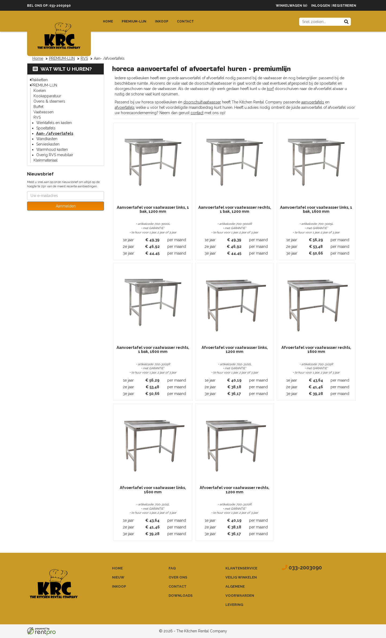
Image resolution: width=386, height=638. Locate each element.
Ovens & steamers (49, 101)
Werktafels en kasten (54, 123)
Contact (185, 21)
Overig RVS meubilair (54, 155)
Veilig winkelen (241, 577)
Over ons (178, 577)
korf (270, 89)
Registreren (344, 6)
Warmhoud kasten (52, 149)
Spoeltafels (45, 128)
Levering (234, 605)
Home (108, 21)
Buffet (38, 107)
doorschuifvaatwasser (202, 102)
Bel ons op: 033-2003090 (49, 6)
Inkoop (161, 21)
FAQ (172, 568)
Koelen (40, 90)
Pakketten (39, 80)
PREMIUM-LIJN (62, 58)
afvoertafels (125, 107)
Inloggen (320, 6)
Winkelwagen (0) (291, 6)
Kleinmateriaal (46, 160)
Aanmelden (66, 206)
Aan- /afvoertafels (54, 133)
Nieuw (118, 577)
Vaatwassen (44, 112)
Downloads (180, 596)
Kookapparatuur (47, 96)
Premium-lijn (134, 21)
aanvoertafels (312, 102)
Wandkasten (46, 139)
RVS (84, 58)
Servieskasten (48, 144)
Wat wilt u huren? (62, 69)
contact (197, 113)
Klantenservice (241, 568)
